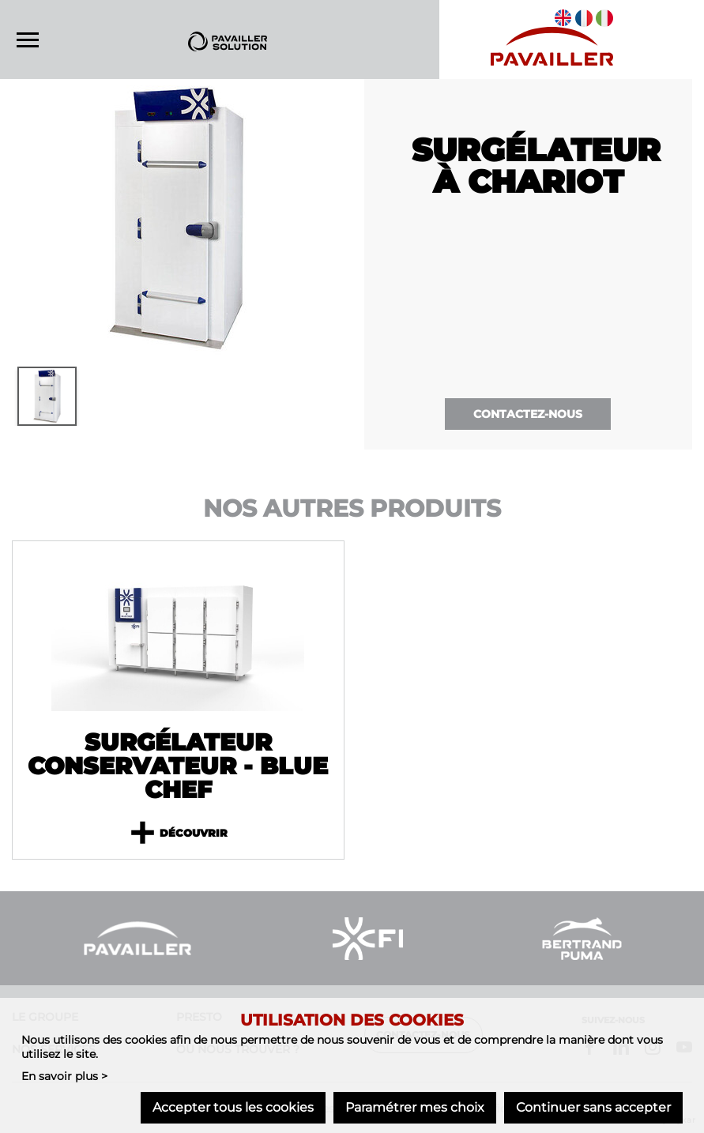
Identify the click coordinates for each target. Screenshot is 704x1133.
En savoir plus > (64, 1077)
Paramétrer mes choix (414, 1107)
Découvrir (178, 833)
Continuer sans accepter (593, 1107)
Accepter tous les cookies (233, 1107)
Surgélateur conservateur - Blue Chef (178, 766)
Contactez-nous (527, 414)
